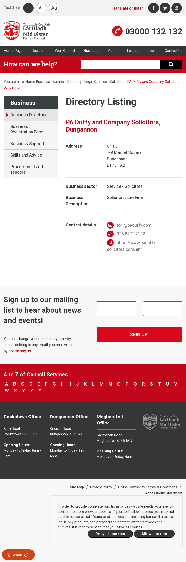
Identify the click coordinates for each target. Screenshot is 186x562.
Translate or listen (128, 8)
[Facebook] (153, 8)
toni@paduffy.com (129, 225)
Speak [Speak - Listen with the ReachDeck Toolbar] (17, 554)
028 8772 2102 (126, 234)
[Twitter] (165, 8)
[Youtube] (176, 8)
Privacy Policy (101, 487)
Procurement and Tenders (26, 169)
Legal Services (95, 82)
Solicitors (117, 82)
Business (91, 50)
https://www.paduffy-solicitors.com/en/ (132, 245)
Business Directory (67, 82)
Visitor (113, 50)
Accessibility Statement (163, 493)
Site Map (77, 487)
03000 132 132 (153, 31)
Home (30, 82)
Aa (28, 8)
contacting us (20, 351)
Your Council (65, 50)
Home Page (13, 50)
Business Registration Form (27, 129)
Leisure (133, 50)
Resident (38, 50)
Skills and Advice (26, 155)
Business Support (27, 143)
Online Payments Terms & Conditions (148, 487)
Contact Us (173, 50)
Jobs (152, 50)
